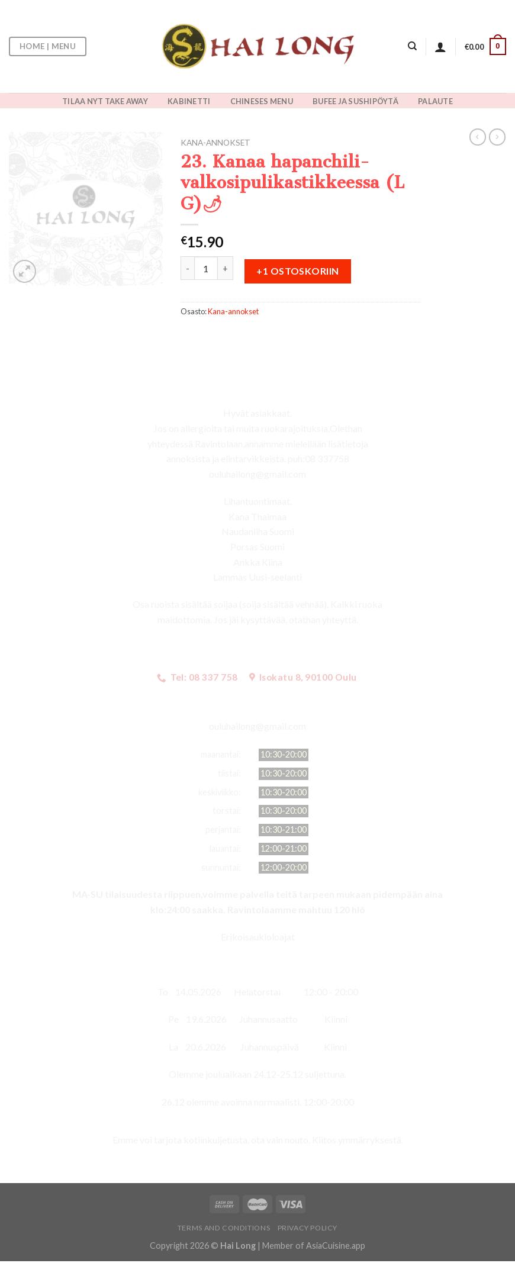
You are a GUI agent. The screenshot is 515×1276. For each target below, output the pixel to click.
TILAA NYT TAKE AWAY (105, 101)
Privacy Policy (308, 1227)
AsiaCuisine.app (335, 1245)
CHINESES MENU (261, 101)
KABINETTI (189, 101)
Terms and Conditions (224, 1227)
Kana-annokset (215, 142)
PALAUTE (435, 101)
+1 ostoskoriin (297, 270)
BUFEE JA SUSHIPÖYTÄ (355, 101)
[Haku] (412, 46)
